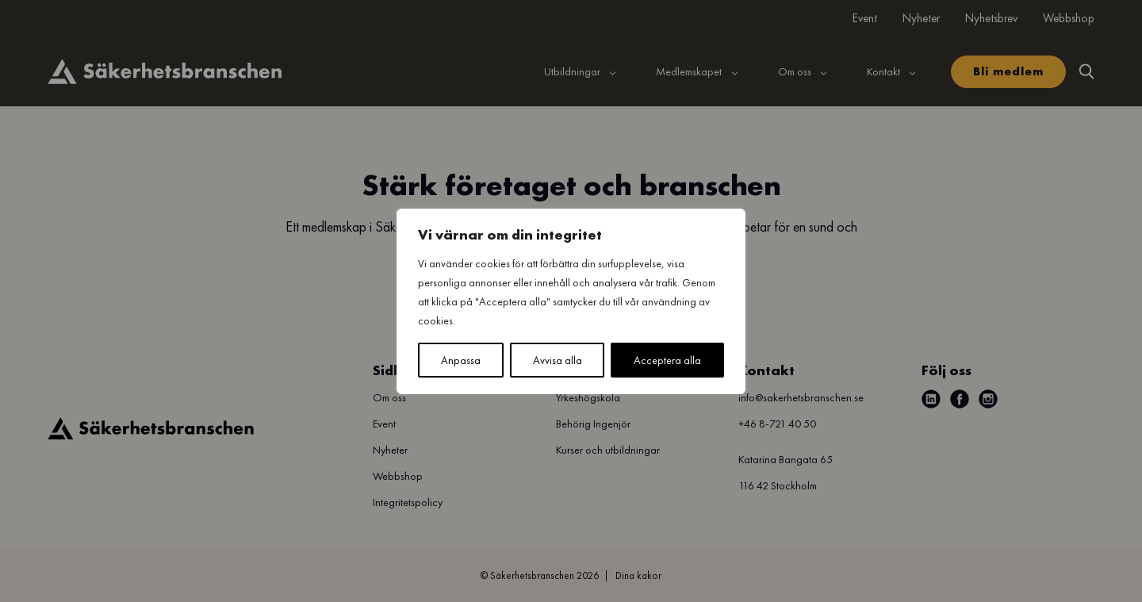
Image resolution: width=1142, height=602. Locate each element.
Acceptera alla (667, 360)
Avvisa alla (557, 360)
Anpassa (461, 360)
